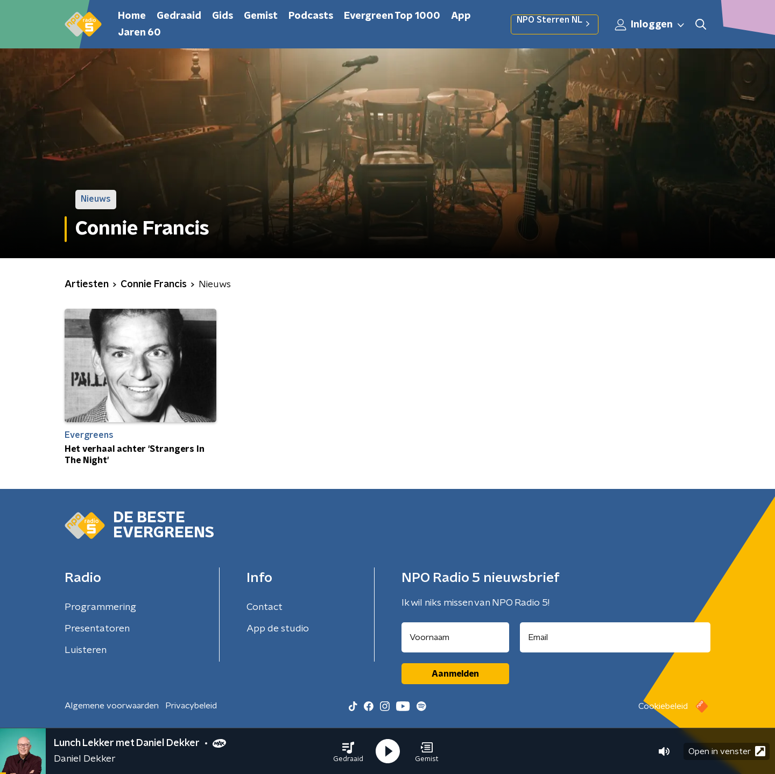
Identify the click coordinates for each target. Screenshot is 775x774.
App (461, 16)
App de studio (277, 629)
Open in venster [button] (726, 751)
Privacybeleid (191, 705)
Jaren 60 (139, 33)
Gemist (261, 16)
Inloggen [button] (650, 25)
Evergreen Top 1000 (392, 16)
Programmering (100, 607)
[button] (348, 751)
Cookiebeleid (663, 706)
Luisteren (86, 650)
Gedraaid (179, 16)
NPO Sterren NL (555, 24)
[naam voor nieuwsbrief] (455, 637)
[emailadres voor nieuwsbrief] (615, 637)
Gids (222, 16)
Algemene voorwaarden (112, 705)
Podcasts (310, 16)
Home (132, 16)
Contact (264, 607)
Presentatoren (97, 629)
